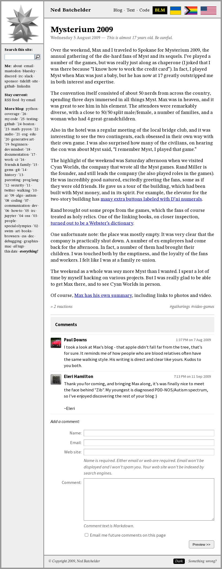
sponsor (11, 81)
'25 (22, 119)
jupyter (10, 216)
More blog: (15, 109)
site (35, 81)
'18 (28, 149)
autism (30, 195)
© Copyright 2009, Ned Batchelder (74, 561)
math (15, 129)
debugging (13, 241)
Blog (117, 10)
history (10, 175)
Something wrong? (202, 561)
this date (11, 251)
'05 (26, 211)
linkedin (23, 86)
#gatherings (180, 307)
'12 (7, 185)
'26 (24, 114)
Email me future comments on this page (125, 535)
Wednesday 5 (63, 38)
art (17, 231)
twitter (10, 190)
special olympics (18, 226)
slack (29, 76)
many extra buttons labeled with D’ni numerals (151, 199)
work (9, 160)
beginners (19, 144)
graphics (31, 241)
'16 (22, 160)
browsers (12, 236)
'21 (18, 134)
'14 (24, 170)
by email (28, 100)
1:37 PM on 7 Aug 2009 (193, 339)
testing (32, 119)
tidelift (25, 81)
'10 (34, 190)
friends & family (18, 165)
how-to (16, 211)
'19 (7, 144)
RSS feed (12, 100)
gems (9, 170)
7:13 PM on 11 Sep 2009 (192, 376)
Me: (8, 66)
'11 (28, 185)
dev (34, 206)
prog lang (31, 180)
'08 (7, 201)
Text (131, 10)
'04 (20, 216)
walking (23, 190)
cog (25, 134)
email (28, 66)
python (31, 109)
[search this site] (20, 57)
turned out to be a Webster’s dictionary (92, 223)
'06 (7, 211)
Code (144, 10)
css (24, 236)
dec (31, 236)
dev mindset (14, 149)
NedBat (71, 10)
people (10, 221)
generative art (22, 139)
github (10, 86)
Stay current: (16, 95)
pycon (26, 129)
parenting (13, 180)
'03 (34, 216)
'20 (7, 139)
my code (11, 119)
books (27, 231)
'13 (20, 175)
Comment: (72, 482)
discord (10, 76)
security (17, 185)
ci (16, 160)
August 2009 (88, 38)
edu (33, 134)
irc (20, 76)
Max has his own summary (103, 295)
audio (9, 134)
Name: (76, 433)
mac (8, 246)
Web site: (73, 452)
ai (6, 195)
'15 (35, 165)
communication (17, 206)
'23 (7, 129)
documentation (17, 154)
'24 (19, 124)
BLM (160, 10)
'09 (12, 195)
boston (28, 124)
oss (27, 216)
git (18, 170)
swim (9, 231)
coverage (12, 114)
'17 (33, 154)
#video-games (202, 307)
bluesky (29, 71)
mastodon (13, 71)
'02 (35, 226)
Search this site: (19, 50)
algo (19, 195)
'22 (36, 129)
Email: (76, 442)
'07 (26, 201)
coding (16, 201)
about (17, 66)
